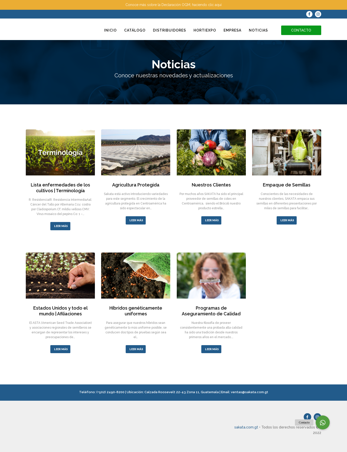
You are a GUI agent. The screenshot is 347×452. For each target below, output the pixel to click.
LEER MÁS (61, 226)
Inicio (110, 30)
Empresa (232, 30)
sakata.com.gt (246, 427)
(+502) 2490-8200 (110, 392)
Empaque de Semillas (286, 184)
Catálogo (134, 30)
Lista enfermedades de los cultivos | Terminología (60, 187)
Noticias (258, 30)
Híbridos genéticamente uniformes (135, 310)
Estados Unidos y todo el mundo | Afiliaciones (60, 310)
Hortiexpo (205, 30)
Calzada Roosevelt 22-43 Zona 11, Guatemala (181, 392)
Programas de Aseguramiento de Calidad (211, 310)
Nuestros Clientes (211, 184)
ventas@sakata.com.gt (249, 392)
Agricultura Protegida (135, 184)
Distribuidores (169, 30)
